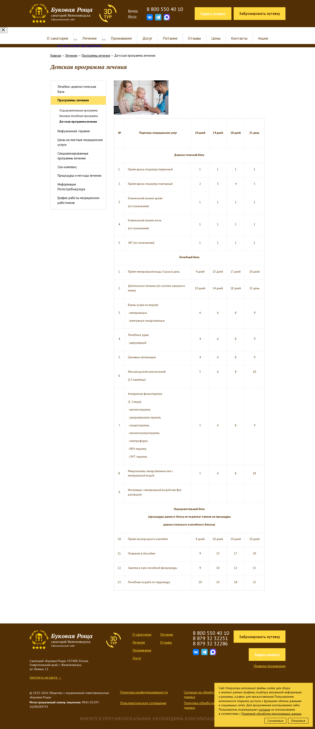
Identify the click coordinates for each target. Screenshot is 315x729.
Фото (132, 16)
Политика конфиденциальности (144, 686)
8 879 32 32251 (210, 632)
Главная (55, 49)
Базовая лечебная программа (79, 110)
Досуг (144, 32)
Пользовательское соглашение (143, 697)
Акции (259, 32)
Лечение (89, 32)
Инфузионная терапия (74, 125)
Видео (133, 10)
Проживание (117, 32)
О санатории (61, 32)
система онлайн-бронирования (79, 40)
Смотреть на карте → (45, 671)
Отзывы (190, 32)
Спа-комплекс (67, 161)
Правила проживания (269, 660)
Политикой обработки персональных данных (271, 714)
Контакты (236, 32)
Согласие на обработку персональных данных (212, 688)
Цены (212, 32)
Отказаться (298, 721)
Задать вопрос (213, 13)
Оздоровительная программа (79, 104)
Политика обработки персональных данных (211, 699)
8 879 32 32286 (210, 637)
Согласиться (275, 721)
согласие (264, 709)
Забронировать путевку (259, 13)
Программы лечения (96, 49)
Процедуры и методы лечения (79, 170)
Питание (166, 32)
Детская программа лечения (78, 116)
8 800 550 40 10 (165, 9)
